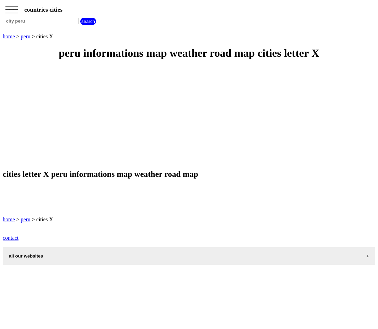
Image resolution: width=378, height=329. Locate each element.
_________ (11, 7)
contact (10, 238)
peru (25, 36)
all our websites (26, 256)
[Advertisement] (189, 115)
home (9, 36)
